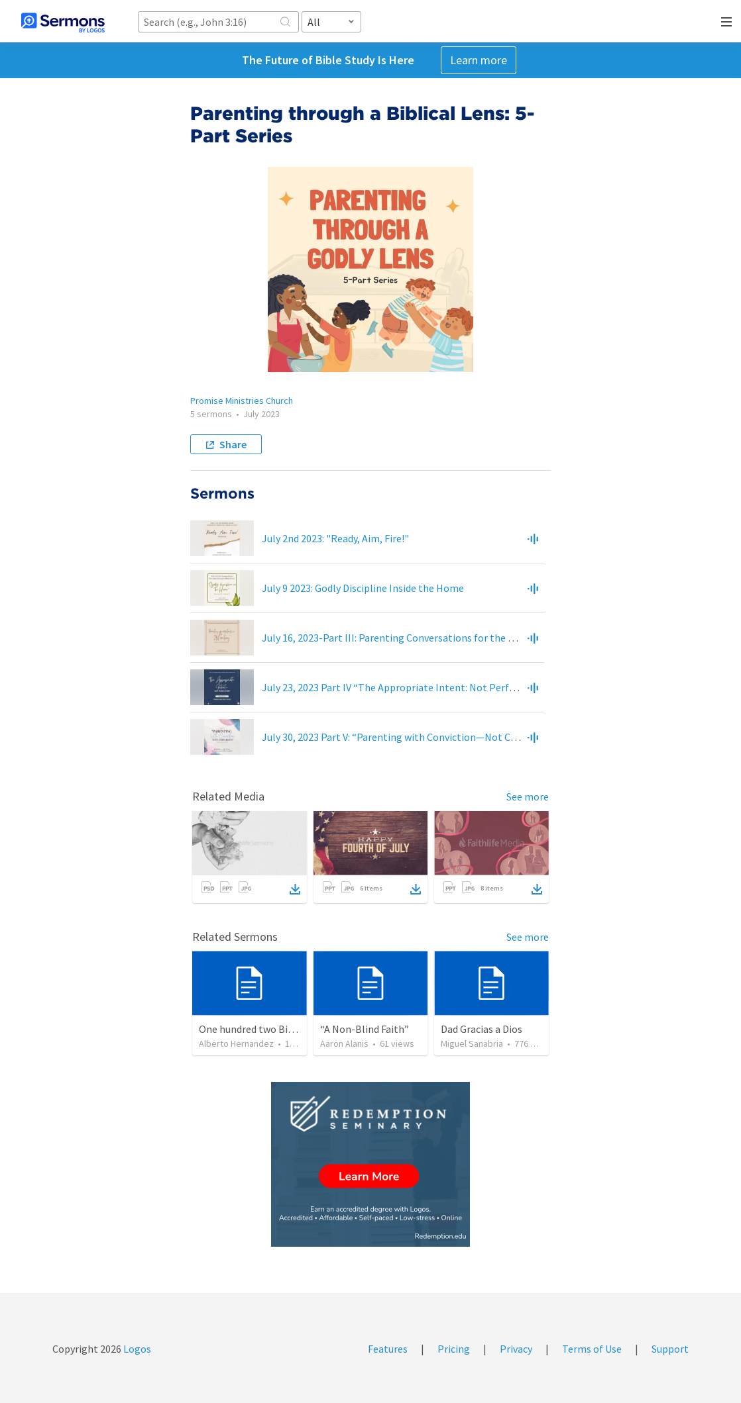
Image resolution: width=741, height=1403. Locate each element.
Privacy (516, 1348)
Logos (136, 1348)
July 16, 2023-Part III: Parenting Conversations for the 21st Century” (416, 637)
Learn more (478, 60)
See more (527, 796)
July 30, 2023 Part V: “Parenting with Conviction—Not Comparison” (413, 737)
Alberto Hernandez (236, 1043)
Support (670, 1348)
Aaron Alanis (344, 1043)
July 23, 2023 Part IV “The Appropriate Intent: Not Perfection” (402, 687)
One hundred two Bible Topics (266, 1029)
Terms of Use (592, 1348)
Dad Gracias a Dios (481, 1029)
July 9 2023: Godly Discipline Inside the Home (363, 588)
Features (388, 1348)
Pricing (453, 1348)
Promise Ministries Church (241, 401)
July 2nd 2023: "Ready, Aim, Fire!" (335, 538)
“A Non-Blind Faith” (364, 1029)
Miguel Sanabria (472, 1043)
